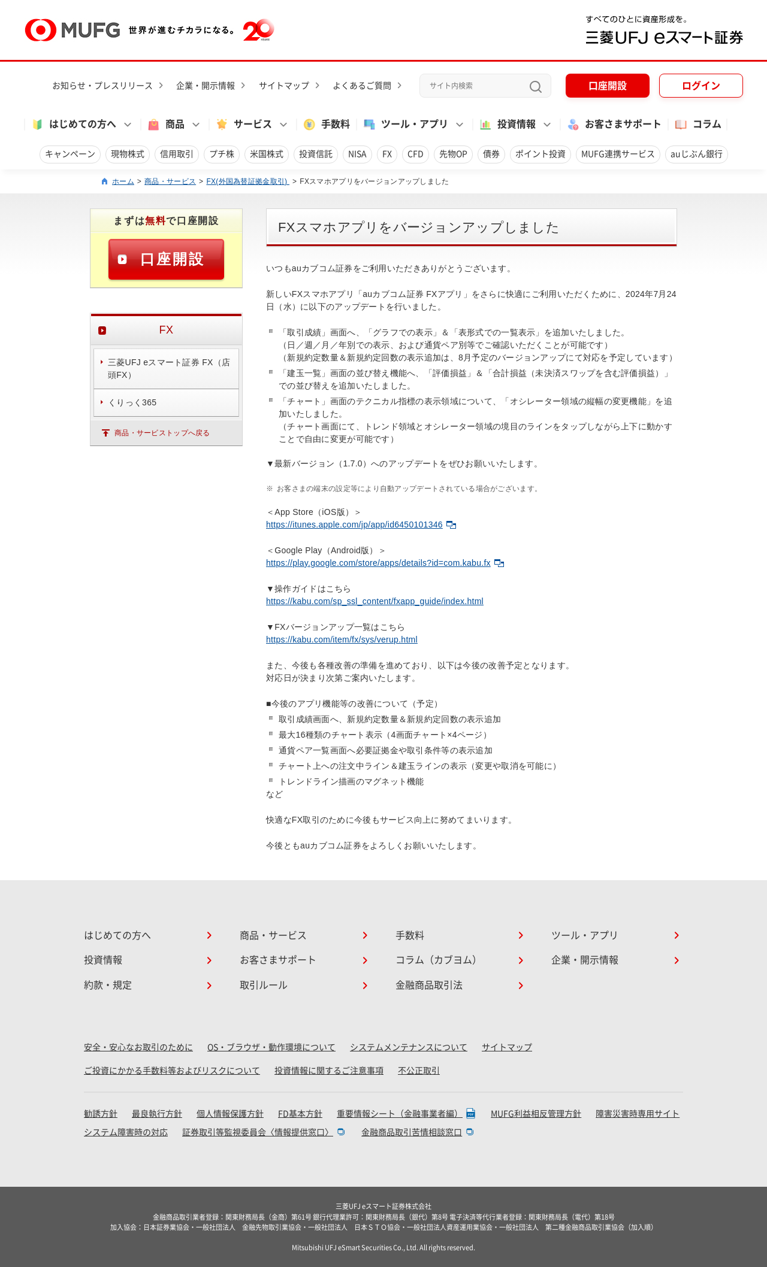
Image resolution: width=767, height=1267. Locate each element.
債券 (491, 154)
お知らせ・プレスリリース (102, 85)
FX (387, 154)
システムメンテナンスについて (408, 1047)
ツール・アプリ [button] (405, 124)
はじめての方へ (117, 935)
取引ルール (264, 985)
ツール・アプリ (584, 935)
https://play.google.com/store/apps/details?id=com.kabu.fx (385, 563)
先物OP (453, 154)
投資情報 (103, 960)
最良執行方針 (157, 1114)
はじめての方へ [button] (73, 124)
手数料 (326, 124)
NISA (357, 154)
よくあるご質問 (362, 85)
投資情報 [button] (507, 124)
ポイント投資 (540, 154)
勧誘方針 (100, 1114)
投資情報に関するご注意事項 (329, 1070)
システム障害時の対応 (126, 1132)
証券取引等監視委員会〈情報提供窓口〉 (257, 1132)
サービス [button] (243, 124)
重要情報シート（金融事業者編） (400, 1114)
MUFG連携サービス (618, 154)
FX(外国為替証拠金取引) (247, 181)
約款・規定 (108, 985)
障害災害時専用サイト (638, 1114)
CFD (415, 154)
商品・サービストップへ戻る (162, 433)
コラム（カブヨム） (438, 960)
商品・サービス (170, 181)
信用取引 (177, 154)
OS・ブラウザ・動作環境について (271, 1047)
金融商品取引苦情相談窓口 (411, 1132)
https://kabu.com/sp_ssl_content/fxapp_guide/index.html (375, 601)
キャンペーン (70, 154)
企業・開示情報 (205, 85)
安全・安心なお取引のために (138, 1047)
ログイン (701, 85)
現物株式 (127, 154)
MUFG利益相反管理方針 (536, 1114)
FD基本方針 (300, 1114)
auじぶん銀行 (697, 154)
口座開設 (607, 85)
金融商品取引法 (429, 985)
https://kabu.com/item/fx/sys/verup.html (342, 639)
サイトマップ (284, 85)
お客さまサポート (614, 124)
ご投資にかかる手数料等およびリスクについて (172, 1070)
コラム (697, 124)
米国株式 (266, 154)
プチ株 (221, 154)
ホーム (123, 181)
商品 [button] (165, 124)
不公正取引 (419, 1070)
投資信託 (316, 154)
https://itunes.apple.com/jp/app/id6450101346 (361, 524)
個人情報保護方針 (230, 1114)
